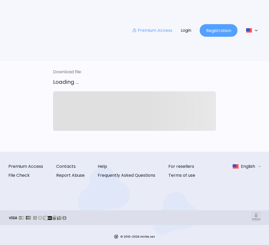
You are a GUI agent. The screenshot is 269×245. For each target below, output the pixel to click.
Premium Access (152, 30)
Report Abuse (70, 175)
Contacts (66, 166)
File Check (19, 175)
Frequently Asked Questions (126, 175)
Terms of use (181, 175)
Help (102, 166)
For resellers (181, 166)
